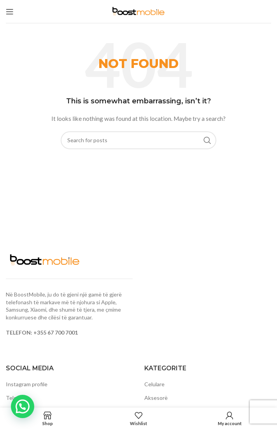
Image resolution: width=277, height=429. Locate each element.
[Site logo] (138, 10)
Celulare (154, 384)
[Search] (138, 140)
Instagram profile (26, 384)
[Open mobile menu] (10, 11)
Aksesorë (156, 397)
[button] (22, 406)
